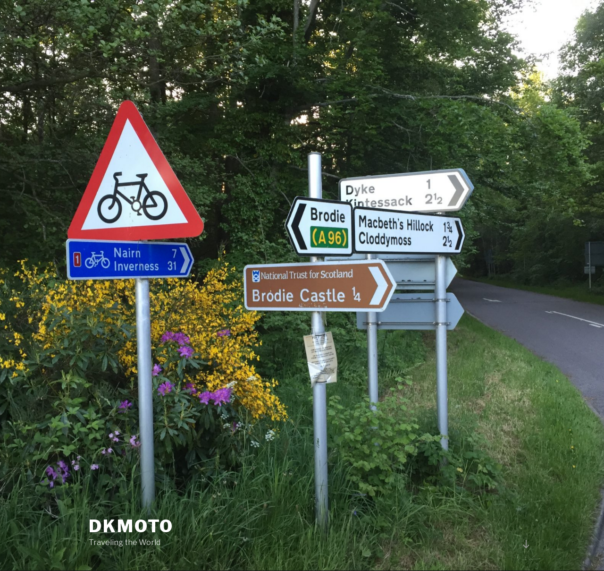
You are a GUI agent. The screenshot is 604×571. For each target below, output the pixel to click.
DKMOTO (131, 526)
